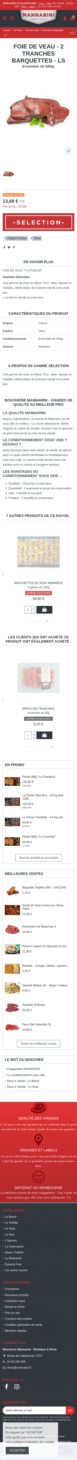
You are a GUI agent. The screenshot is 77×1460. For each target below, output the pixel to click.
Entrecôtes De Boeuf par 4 (39, 926)
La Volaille (11, 1222)
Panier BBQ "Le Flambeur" (39, 776)
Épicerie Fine (13, 1264)
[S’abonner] (70, 1410)
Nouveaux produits (17, 1295)
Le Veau (10, 1228)
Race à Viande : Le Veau (23, 1086)
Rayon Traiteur (14, 1252)
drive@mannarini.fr (19, 1367)
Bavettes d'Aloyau (33, 1004)
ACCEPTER (17, 1450)
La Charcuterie (14, 1246)
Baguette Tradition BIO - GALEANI (44, 887)
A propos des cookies (18, 1318)
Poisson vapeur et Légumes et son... (45, 946)
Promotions (12, 1288)
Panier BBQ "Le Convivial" (39, 836)
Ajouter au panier (45, 609)
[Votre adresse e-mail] (34, 1410)
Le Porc (10, 1234)
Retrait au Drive (15, 1306)
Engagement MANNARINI (23, 1068)
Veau (37, 238)
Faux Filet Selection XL (37, 1024)
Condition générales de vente (23, 1324)
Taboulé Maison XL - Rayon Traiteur (45, 985)
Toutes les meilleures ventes (38, 1043)
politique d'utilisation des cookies (33, 1442)
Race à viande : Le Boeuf (23, 1080)
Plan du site (12, 1312)
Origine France (17, 238)
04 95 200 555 (16, 1361)
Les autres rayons (16, 1270)
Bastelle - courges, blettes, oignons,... (46, 965)
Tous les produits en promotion (38, 857)
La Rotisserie (13, 1258)
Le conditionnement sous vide (26, 1075)
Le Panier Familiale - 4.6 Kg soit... (43, 817)
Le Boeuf (10, 1216)
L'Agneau (11, 1240)
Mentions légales (15, 1330)
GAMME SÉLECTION (38, 596)
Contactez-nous (15, 1300)
